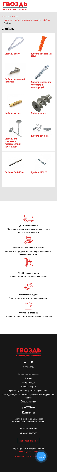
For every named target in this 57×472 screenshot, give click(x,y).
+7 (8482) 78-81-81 (28, 428)
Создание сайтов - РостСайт (28, 456)
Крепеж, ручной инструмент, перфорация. (28, 390)
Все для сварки (28, 386)
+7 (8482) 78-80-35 (28, 433)
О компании (28, 401)
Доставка (28, 407)
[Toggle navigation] (51, 6)
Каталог (28, 378)
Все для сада (28, 382)
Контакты (28, 412)
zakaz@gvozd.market (28, 451)
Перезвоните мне (28, 440)
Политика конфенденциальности (28, 419)
